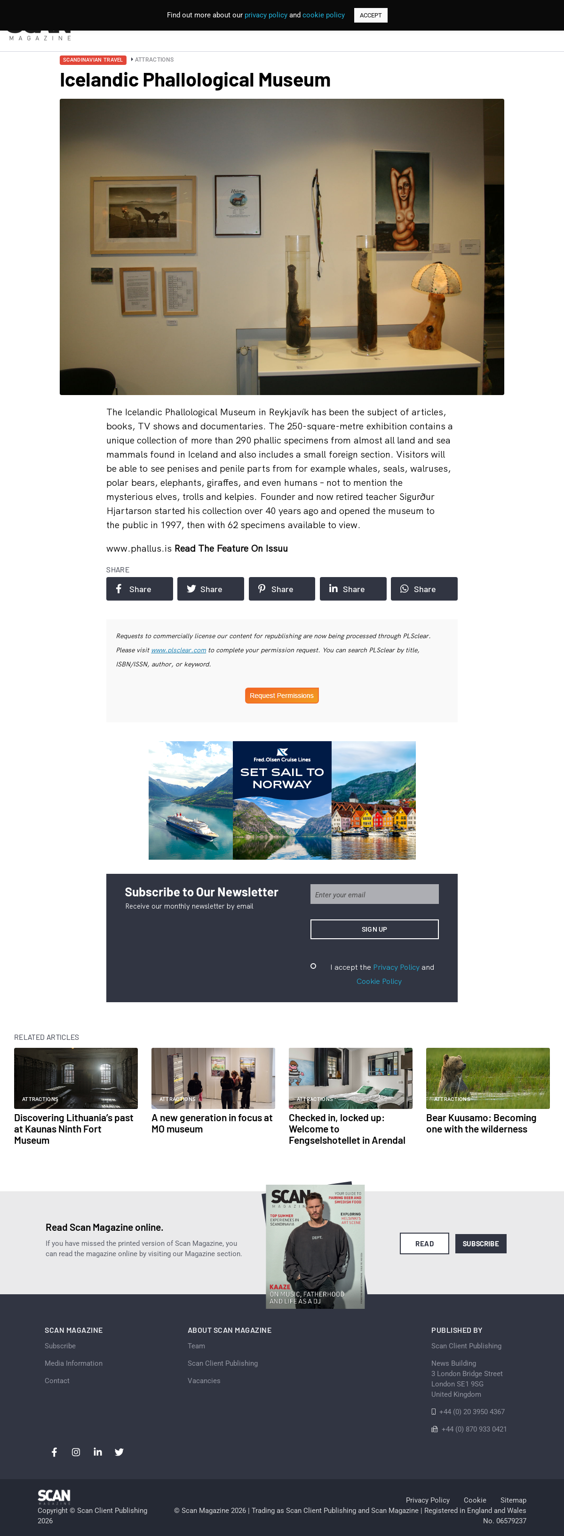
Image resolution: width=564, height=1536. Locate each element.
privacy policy (266, 15)
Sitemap (513, 1500)
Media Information (74, 1363)
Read (424, 1243)
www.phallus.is (140, 548)
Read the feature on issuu (231, 548)
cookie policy (323, 15)
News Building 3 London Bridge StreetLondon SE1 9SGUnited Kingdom (467, 1379)
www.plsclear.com (178, 650)
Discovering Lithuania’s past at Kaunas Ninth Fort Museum (74, 1128)
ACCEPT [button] (371, 15)
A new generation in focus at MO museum (212, 1122)
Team (196, 1346)
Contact (57, 1381)
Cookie (475, 1500)
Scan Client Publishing (223, 1363)
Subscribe (481, 1243)
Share (133, 589)
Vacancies (204, 1381)
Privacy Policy (396, 967)
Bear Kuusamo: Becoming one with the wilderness (481, 1122)
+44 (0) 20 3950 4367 (472, 1412)
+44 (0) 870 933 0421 (474, 1429)
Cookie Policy (379, 981)
